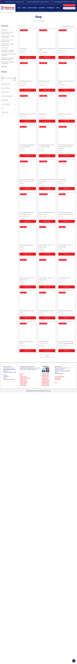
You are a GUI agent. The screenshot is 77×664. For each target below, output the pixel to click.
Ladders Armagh (45, 376)
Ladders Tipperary (46, 381)
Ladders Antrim (45, 375)
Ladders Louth (45, 378)
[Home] (74, 661)
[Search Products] (69, 8)
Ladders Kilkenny (45, 383)
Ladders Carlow (45, 382)
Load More (47, 356)
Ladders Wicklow (45, 379)
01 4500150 (6, 376)
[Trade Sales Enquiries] (69, 5)
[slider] (2, 78)
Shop (56, 382)
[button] (24, 8)
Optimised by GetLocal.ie (44, 390)
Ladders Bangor (45, 373)
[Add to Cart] (28, 57)
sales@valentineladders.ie (9, 379)
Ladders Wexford (45, 385)
